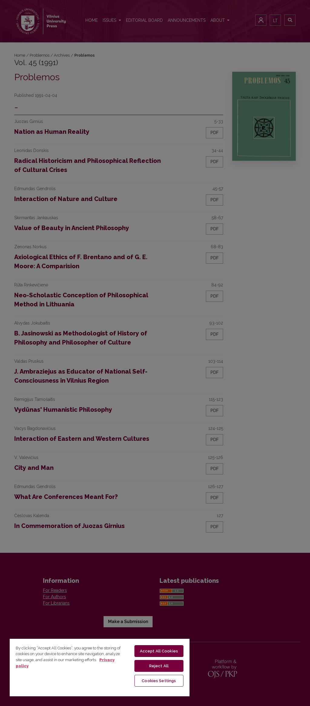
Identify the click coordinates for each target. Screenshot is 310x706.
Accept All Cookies (159, 651)
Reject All (159, 666)
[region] (100, 667)
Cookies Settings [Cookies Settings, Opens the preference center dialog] (159, 680)
